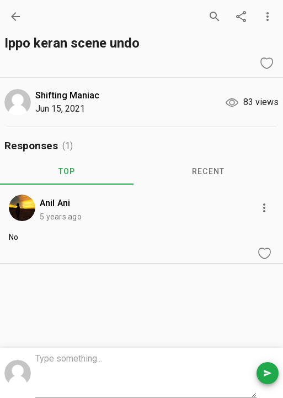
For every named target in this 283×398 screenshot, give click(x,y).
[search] (214, 16)
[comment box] (146, 374)
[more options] (267, 16)
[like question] (266, 63)
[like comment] (264, 253)
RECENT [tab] (208, 171)
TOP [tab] (67, 171)
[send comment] (268, 373)
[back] (15, 16)
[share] (241, 16)
